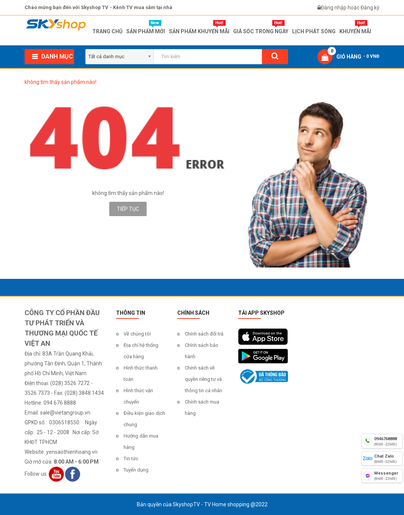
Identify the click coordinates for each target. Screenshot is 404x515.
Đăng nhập (334, 8)
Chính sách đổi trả (204, 334)
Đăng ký (370, 8)
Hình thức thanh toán (141, 373)
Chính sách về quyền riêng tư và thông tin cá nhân (203, 379)
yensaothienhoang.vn (72, 452)
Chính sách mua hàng (202, 407)
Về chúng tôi (137, 334)
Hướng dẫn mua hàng (141, 441)
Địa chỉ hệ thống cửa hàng (141, 350)
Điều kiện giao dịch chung (144, 418)
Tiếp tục (128, 209)
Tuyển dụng (136, 470)
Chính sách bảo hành (201, 350)
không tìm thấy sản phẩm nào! (60, 82)
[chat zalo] (382, 458)
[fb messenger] (382, 476)
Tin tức (131, 458)
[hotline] (382, 441)
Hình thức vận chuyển (138, 396)
